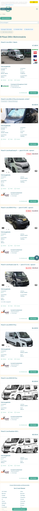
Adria (21, 491)
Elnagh (3, 505)
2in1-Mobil (4, 491)
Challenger (4, 497)
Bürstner (22, 493)
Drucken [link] (18, 80)
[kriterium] (19, 22)
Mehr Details (33, 92)
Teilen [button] (11, 80)
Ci (2, 499)
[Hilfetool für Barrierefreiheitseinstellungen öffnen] (37, 257)
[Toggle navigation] (37, 9)
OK (33, 2)
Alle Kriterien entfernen (7, 32)
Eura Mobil (4, 507)
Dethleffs (4, 503)
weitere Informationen (10, 5)
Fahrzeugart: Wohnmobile (6, 29)
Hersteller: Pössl (18, 29)
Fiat (21, 507)
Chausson (22, 497)
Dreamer (22, 503)
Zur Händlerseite (23, 92)
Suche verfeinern (6, 18)
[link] (19, 60)
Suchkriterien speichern (19, 509)
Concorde (22, 501)
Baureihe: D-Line (29, 29)
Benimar (4, 493)
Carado (3, 495)
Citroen (22, 499)
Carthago (22, 495)
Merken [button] (4, 80)
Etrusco (22, 505)
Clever (3, 501)
